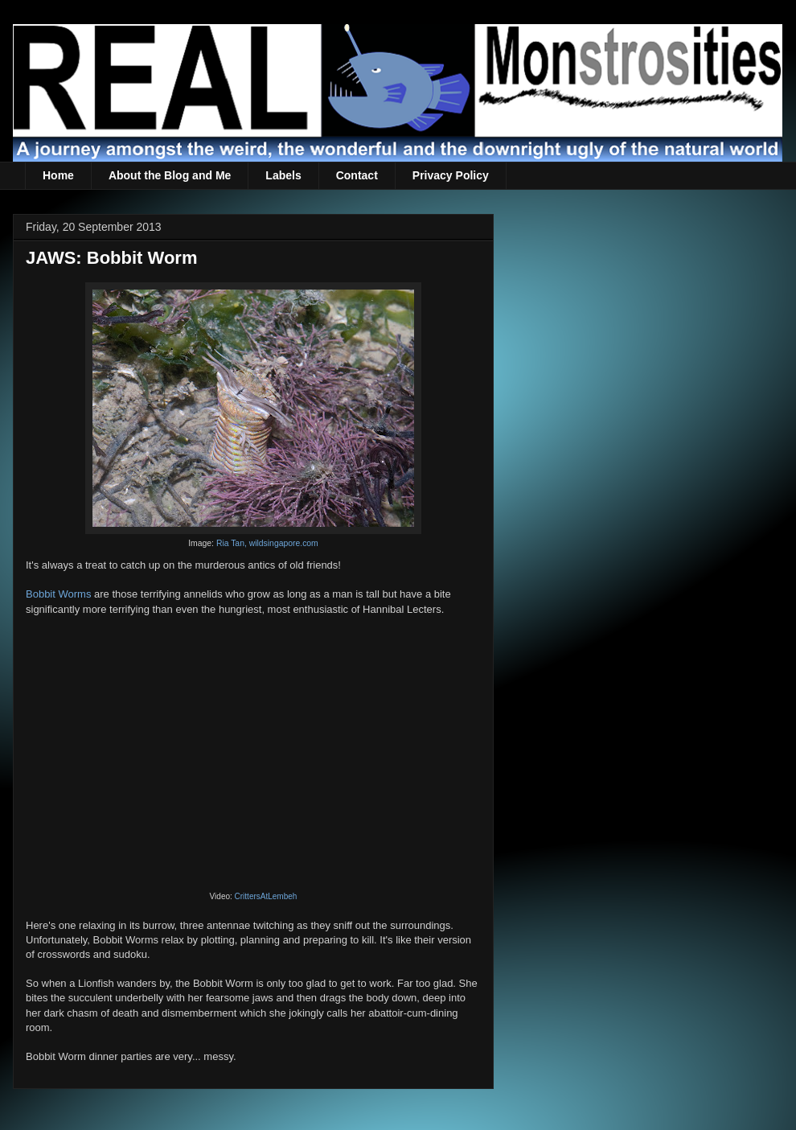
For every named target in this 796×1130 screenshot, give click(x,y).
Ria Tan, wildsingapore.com (267, 543)
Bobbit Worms (58, 594)
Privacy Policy (450, 175)
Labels (283, 175)
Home (58, 175)
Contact (357, 175)
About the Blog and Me (170, 175)
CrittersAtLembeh (266, 896)
